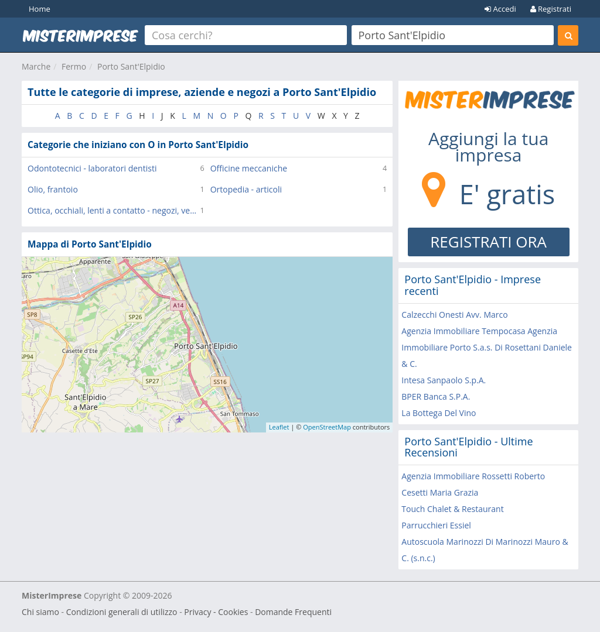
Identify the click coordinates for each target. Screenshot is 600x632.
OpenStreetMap (327, 427)
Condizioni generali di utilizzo (122, 611)
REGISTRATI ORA (488, 241)
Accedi (500, 9)
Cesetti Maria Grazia (439, 492)
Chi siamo (40, 611)
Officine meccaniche (248, 168)
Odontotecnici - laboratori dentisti (92, 168)
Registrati (550, 9)
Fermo (74, 66)
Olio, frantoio (53, 189)
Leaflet (279, 427)
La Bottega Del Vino (438, 412)
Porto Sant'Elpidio (131, 66)
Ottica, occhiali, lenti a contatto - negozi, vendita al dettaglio (114, 210)
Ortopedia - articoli (246, 189)
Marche (36, 66)
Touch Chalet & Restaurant (452, 508)
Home (39, 9)
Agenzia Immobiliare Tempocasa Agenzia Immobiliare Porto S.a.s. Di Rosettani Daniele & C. (486, 347)
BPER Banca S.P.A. (435, 396)
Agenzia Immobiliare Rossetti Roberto (473, 476)
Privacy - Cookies (216, 611)
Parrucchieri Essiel (436, 525)
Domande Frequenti (293, 611)
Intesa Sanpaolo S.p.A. (443, 380)
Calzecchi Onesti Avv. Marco (454, 314)
